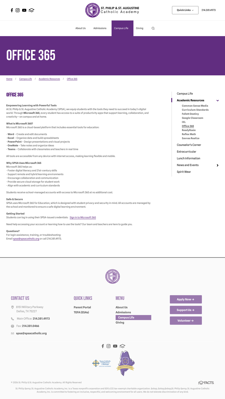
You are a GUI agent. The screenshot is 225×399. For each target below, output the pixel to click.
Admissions (101, 28)
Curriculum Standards (195, 109)
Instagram (18, 10)
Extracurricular (186, 151)
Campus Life (122, 28)
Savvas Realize (190, 138)
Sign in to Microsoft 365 (83, 217)
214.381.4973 (209, 10)
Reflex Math (189, 134)
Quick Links (185, 10)
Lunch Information (188, 158)
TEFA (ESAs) (81, 312)
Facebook (12, 10)
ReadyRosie (189, 130)
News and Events (188, 165)
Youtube (24, 10)
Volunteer (186, 321)
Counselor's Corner (189, 144)
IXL (184, 122)
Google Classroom (192, 117)
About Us (81, 28)
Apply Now (186, 299)
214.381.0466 (30, 326)
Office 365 (188, 126)
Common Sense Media (195, 105)
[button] (153, 28)
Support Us (186, 310)
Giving (141, 28)
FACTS (31, 10)
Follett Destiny (190, 113)
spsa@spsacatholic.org (26, 238)
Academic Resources (190, 100)
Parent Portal (82, 307)
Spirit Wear (184, 171)
